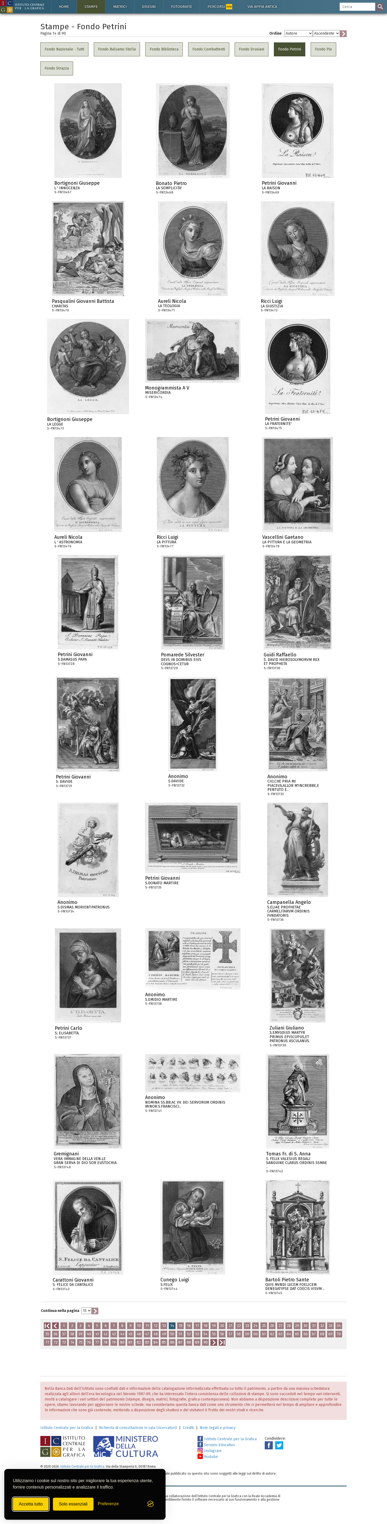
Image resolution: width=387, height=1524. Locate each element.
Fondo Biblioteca (164, 49)
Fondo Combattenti (208, 49)
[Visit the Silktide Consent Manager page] (150, 1504)
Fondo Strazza (57, 68)
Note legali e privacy (217, 1427)
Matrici (120, 6)
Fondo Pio (323, 49)
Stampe (91, 6)
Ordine (275, 33)
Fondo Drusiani (251, 49)
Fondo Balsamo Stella (117, 49)
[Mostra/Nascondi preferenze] (108, 1504)
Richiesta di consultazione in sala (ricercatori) (138, 1427)
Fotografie (181, 6)
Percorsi (219, 6)
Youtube (208, 1456)
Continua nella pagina (60, 1310)
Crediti (188, 1427)
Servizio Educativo (216, 1445)
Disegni (149, 6)
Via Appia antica (262, 6)
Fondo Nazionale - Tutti (64, 49)
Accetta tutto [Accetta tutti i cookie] (31, 1504)
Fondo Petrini (289, 49)
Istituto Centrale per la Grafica (66, 1427)
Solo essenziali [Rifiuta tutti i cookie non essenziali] (73, 1504)
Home (64, 6)
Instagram (209, 1451)
